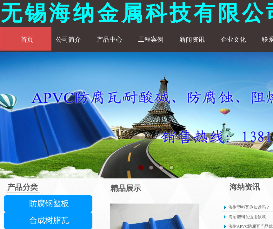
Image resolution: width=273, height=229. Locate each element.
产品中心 (109, 39)
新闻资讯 (192, 39)
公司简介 (68, 39)
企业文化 (233, 39)
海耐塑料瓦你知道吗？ (249, 207)
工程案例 (150, 39)
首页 (27, 39)
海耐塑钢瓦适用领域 (247, 216)
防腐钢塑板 (49, 203)
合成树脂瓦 (49, 220)
